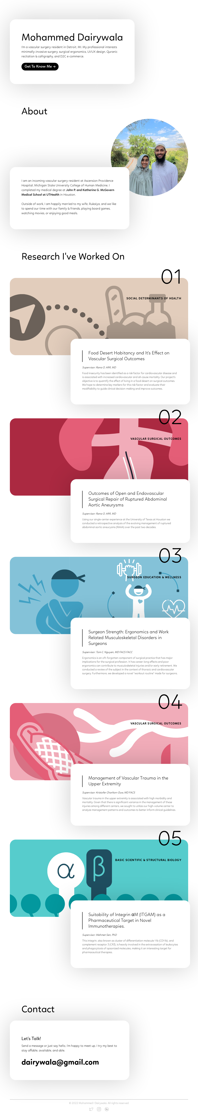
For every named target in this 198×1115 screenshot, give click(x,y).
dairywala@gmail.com (60, 1063)
